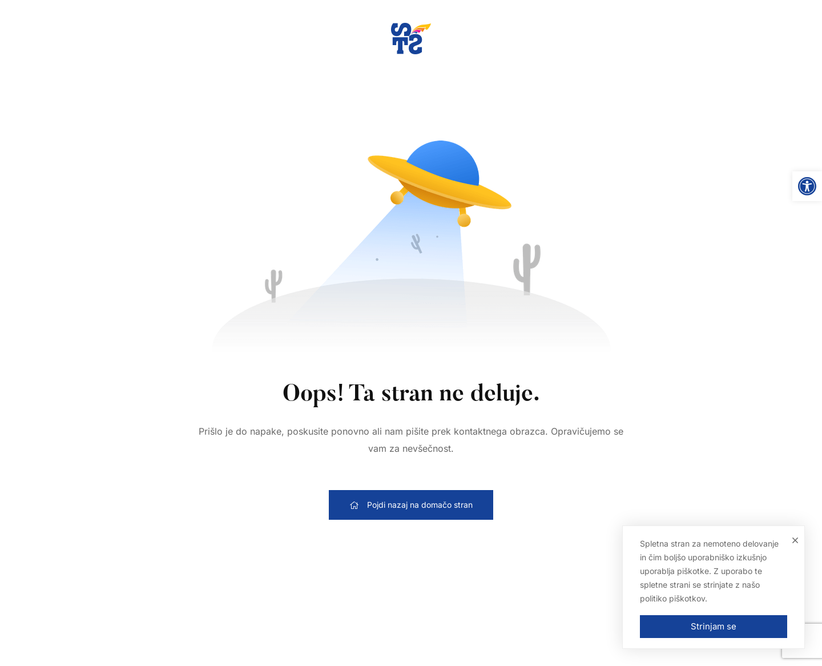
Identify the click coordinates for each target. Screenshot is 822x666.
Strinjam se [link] (713, 626)
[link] (807, 186)
